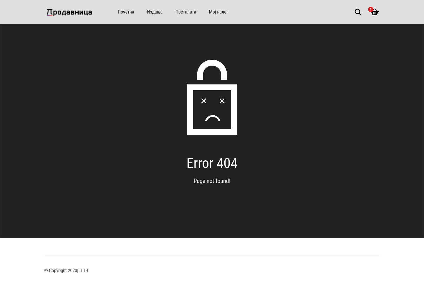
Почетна (126, 12)
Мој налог (218, 12)
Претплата (185, 12)
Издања (155, 12)
